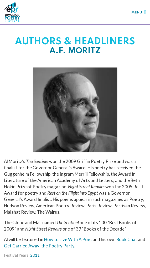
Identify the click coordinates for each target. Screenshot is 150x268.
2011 (35, 255)
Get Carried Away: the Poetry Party (39, 245)
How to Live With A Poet (68, 239)
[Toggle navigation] (138, 12)
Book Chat (126, 239)
